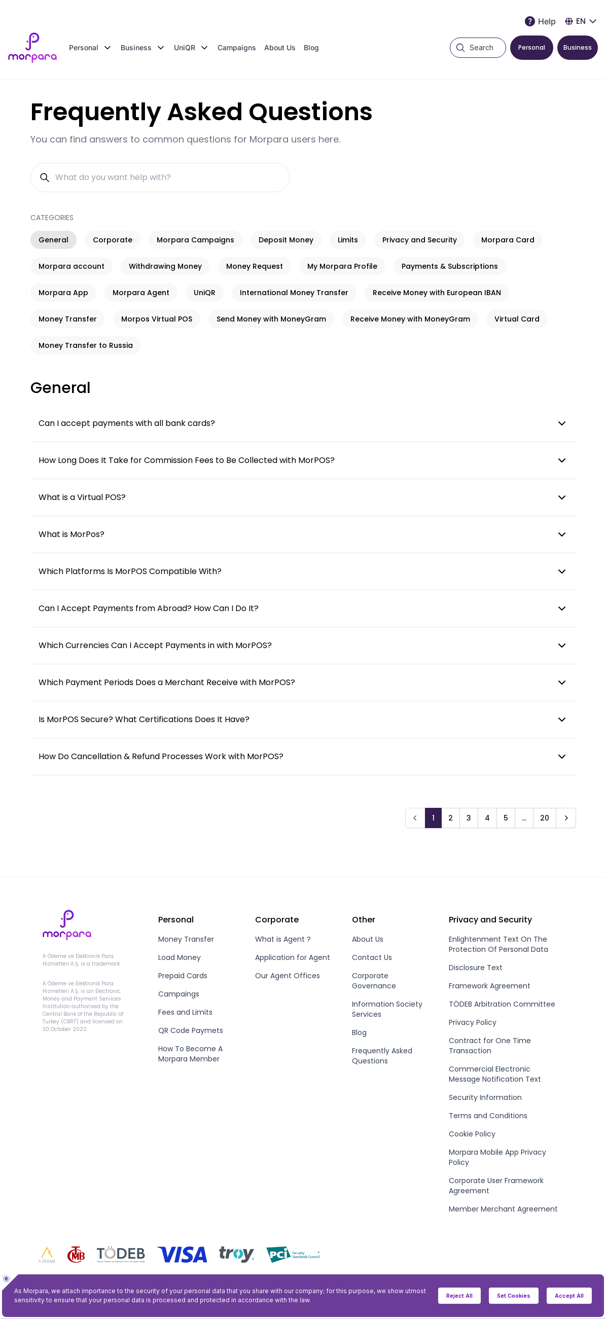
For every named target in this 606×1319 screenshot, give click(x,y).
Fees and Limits (185, 1012)
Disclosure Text (476, 967)
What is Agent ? (283, 939)
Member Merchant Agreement (503, 1209)
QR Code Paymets (190, 1030)
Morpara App (63, 293)
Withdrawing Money (165, 266)
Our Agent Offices (287, 976)
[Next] (566, 818)
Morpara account (71, 266)
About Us (280, 47)
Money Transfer (68, 319)
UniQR (205, 293)
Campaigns (237, 47)
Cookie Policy (472, 1134)
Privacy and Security (419, 240)
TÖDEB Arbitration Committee (502, 1004)
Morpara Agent (141, 293)
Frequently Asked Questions (382, 1056)
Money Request (254, 266)
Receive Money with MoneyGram (410, 319)
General (53, 240)
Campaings (178, 994)
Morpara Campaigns (195, 240)
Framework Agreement (489, 986)
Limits (348, 240)
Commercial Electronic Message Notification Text (495, 1074)
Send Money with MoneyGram (271, 319)
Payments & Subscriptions (450, 266)
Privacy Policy (472, 1022)
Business (577, 47)
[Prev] (415, 818)
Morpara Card (507, 240)
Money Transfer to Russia (86, 345)
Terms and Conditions (488, 1116)
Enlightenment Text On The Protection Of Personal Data (498, 944)
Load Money (179, 957)
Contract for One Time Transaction (490, 1046)
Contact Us (372, 957)
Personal (531, 47)
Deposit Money (286, 240)
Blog (311, 47)
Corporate (112, 240)
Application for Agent (292, 957)
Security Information (485, 1097)
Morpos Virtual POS (156, 319)
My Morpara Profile (342, 266)
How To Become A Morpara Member (190, 1054)
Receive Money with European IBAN (437, 293)
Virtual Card (517, 319)
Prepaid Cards (182, 976)
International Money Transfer (294, 293)
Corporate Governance (374, 981)
